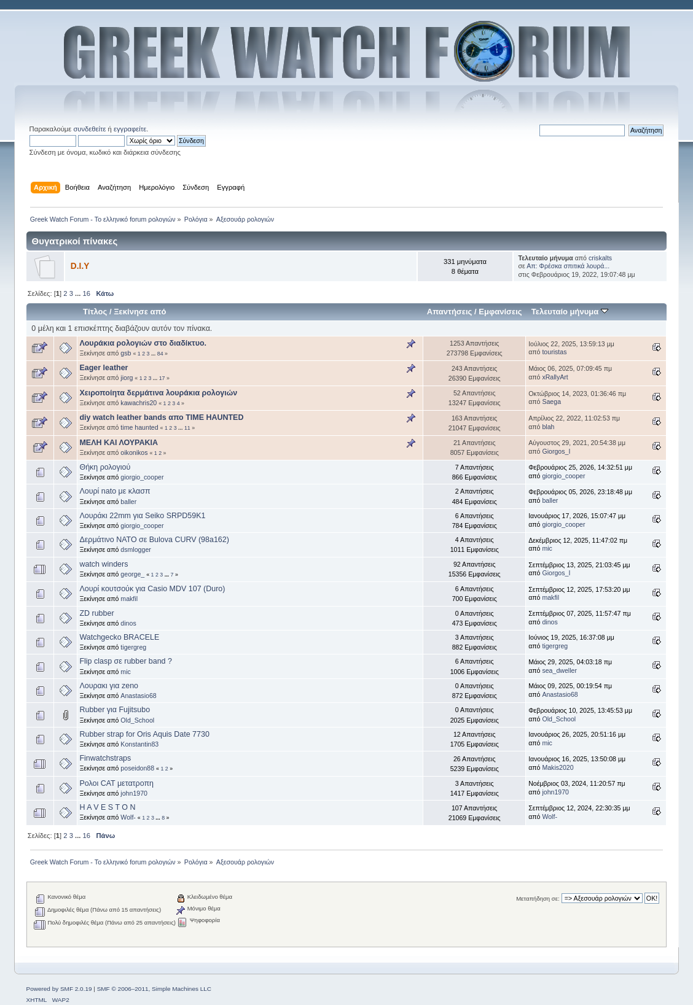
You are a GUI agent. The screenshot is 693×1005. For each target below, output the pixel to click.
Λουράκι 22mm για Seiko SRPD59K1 (142, 515)
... (78, 293)
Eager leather (103, 367)
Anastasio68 (138, 695)
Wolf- (128, 817)
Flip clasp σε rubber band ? (125, 661)
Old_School (137, 720)
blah (548, 426)
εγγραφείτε (130, 129)
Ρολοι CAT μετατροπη (116, 783)
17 (162, 378)
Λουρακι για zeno (108, 685)
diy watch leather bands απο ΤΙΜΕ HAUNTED (161, 417)
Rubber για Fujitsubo (114, 709)
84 (160, 354)
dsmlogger (135, 549)
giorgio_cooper (141, 477)
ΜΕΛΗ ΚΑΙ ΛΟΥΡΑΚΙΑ (118, 442)
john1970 (133, 793)
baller (128, 501)
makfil (129, 598)
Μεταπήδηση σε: (537, 898)
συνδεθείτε (89, 129)
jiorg (126, 377)
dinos (128, 623)
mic (547, 548)
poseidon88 (137, 768)
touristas (554, 351)
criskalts (600, 258)
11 (187, 428)
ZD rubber (96, 613)
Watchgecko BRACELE (119, 637)
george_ (132, 574)
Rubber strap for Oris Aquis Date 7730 (144, 734)
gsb (125, 353)
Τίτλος (95, 311)
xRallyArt (555, 377)
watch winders (103, 564)
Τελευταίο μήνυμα (569, 311)
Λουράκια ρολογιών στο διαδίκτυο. (142, 343)
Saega (551, 401)
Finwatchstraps (105, 758)
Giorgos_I (556, 451)
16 (86, 293)
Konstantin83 (139, 744)
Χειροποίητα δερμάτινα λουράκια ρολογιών (158, 393)
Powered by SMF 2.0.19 (59, 988)
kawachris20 (138, 402)
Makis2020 (557, 767)
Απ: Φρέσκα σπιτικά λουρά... (568, 266)
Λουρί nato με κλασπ (114, 491)
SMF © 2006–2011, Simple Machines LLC (154, 988)
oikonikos (133, 452)
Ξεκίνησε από (140, 311)
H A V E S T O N (107, 807)
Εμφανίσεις (500, 311)
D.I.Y (80, 266)
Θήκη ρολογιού (104, 467)
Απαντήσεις (449, 311)
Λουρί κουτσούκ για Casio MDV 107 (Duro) (152, 588)
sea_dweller (559, 670)
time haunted (139, 427)
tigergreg (133, 647)
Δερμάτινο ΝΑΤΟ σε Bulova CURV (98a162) (154, 539)
